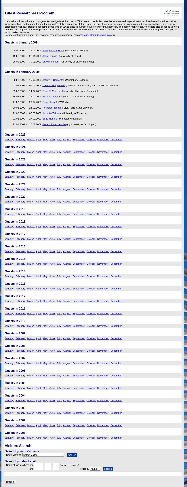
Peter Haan (48, 102)
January (9, 139)
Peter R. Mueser (51, 91)
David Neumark (50, 61)
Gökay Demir (89, 35)
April (38, 139)
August (67, 139)
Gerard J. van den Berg (55, 124)
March (31, 139)
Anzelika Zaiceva (51, 113)
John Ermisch (49, 56)
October (91, 139)
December (116, 139)
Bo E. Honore (49, 118)
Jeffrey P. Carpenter (53, 50)
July (59, 139)
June (52, 139)
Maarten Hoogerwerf (53, 85)
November (103, 139)
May (45, 139)
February (21, 139)
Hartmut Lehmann (52, 96)
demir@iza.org (106, 35)
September (79, 139)
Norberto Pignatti (51, 107)
